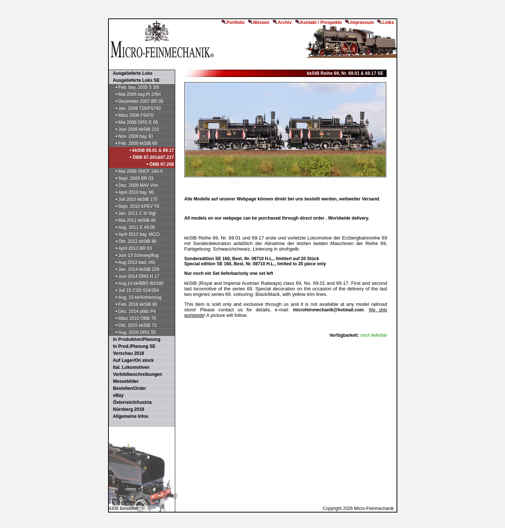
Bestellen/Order (128, 388)
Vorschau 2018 (127, 353)
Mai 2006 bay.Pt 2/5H (135, 94)
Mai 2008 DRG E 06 (134, 122)
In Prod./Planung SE (133, 346)
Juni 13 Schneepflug (134, 255)
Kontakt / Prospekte (318, 22)
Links (385, 22)
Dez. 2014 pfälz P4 (133, 311)
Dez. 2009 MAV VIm (134, 185)
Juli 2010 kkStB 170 (134, 199)
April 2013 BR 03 (131, 248)
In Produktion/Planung (135, 339)
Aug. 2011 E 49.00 (132, 227)
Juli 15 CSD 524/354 (134, 290)
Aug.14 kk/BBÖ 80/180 (136, 283)
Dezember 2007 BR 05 (136, 101)
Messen (258, 22)
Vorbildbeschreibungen (136, 374)
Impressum (359, 22)
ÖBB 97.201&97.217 (151, 157)
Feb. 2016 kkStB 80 (134, 304)
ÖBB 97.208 (159, 164)
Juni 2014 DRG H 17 (134, 276)
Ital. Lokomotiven (130, 367)
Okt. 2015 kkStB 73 (133, 325)
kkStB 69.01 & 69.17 (151, 150)
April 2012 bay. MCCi (135, 234)
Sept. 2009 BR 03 (131, 178)
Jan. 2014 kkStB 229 (134, 269)
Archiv (282, 22)
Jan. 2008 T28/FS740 (135, 108)
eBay (117, 395)
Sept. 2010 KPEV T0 (134, 206)
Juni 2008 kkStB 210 (134, 129)
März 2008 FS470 (132, 115)
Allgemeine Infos (129, 416)
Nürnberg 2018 (127, 409)
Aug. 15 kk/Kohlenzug (136, 297)
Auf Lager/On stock (132, 360)
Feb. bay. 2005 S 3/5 (134, 87)
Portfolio (233, 22)
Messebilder (124, 381)
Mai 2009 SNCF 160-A (136, 171)
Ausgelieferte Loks (131, 73)
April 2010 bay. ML (132, 192)
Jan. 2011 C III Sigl (133, 213)
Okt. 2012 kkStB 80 (133, 241)
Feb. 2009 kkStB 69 (134, 143)
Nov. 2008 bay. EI (131, 136)
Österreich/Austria (131, 402)
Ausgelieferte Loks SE (135, 80)
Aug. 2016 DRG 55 (133, 332)
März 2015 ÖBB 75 (133, 318)
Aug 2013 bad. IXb (132, 262)
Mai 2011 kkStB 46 (133, 220)
